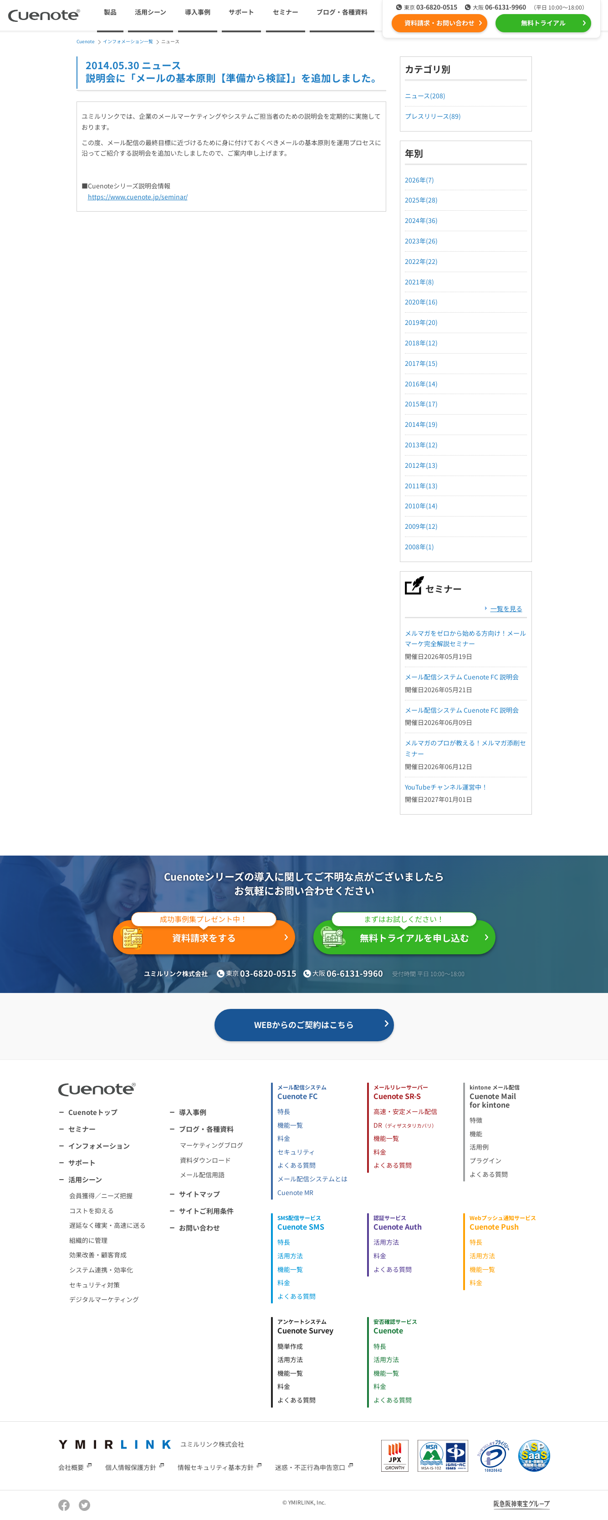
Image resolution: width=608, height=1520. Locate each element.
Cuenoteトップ (93, 1112)
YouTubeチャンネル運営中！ (446, 786)
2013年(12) (421, 444)
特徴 (476, 1120)
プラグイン (485, 1160)
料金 (283, 1138)
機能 (476, 1133)
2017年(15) (421, 363)
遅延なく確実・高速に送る (107, 1225)
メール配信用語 (202, 1174)
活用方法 (290, 1255)
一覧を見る (506, 608)
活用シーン (85, 1179)
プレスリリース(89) (433, 116)
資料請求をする (198, 935)
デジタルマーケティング (104, 1299)
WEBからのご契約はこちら (304, 1024)
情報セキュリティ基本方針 (216, 1466)
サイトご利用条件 (206, 1211)
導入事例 (197, 11)
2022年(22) (421, 261)
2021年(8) (419, 281)
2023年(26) (421, 240)
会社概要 (71, 1466)
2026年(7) (419, 179)
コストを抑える (91, 1210)
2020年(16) (421, 301)
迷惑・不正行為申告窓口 (310, 1466)
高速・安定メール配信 (405, 1111)
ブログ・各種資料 (206, 1129)
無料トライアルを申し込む (399, 934)
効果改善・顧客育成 (98, 1254)
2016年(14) (421, 383)
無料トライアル (543, 22)
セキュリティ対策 (94, 1284)
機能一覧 (290, 1125)
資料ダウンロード (205, 1160)
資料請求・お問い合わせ (439, 22)
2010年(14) (421, 505)
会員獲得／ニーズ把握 (101, 1195)
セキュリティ (296, 1151)
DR (405, 1125)
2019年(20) (421, 322)
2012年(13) (421, 465)
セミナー (285, 11)
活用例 (479, 1146)
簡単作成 (290, 1346)
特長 (283, 1111)
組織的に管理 (88, 1240)
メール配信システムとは (312, 1178)
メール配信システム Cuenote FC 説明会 (462, 676)
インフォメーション (99, 1145)
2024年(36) (421, 220)
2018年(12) (421, 342)
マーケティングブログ (211, 1145)
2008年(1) (419, 546)
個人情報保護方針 (130, 1466)
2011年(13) (421, 485)
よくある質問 (296, 1165)
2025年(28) (421, 199)
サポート (241, 11)
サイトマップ (199, 1194)
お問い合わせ (199, 1227)
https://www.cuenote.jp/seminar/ (138, 196)
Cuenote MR (295, 1192)
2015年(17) (421, 403)
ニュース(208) (425, 95)
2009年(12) (421, 526)
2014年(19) (421, 424)
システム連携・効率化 (101, 1269)
